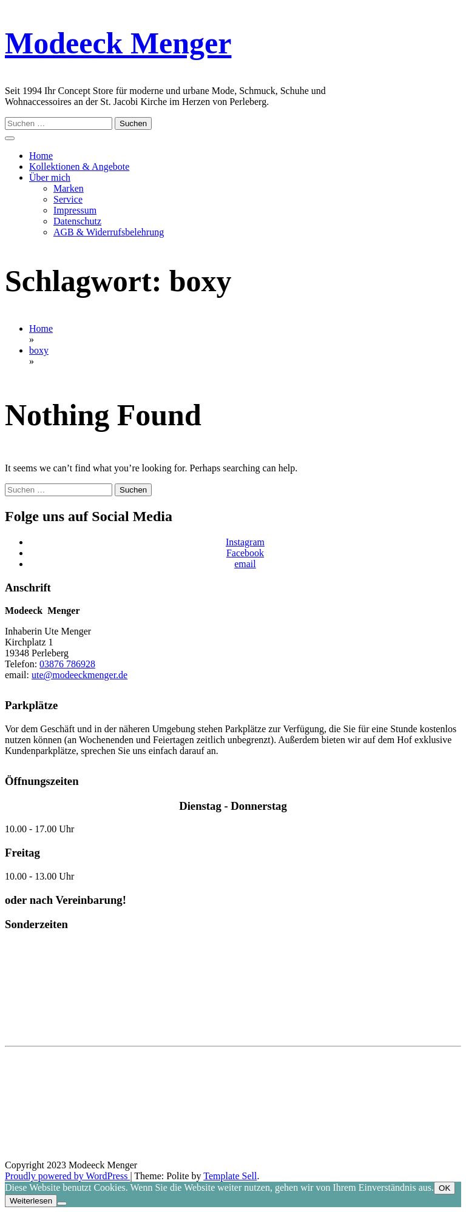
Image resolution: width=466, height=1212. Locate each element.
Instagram (245, 542)
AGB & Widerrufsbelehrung (108, 232)
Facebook (245, 553)
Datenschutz (77, 221)
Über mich (49, 177)
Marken (68, 188)
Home (41, 155)
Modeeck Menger (118, 43)
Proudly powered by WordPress (67, 1176)
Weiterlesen (31, 1200)
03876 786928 (67, 664)
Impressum (74, 210)
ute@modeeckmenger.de (79, 675)
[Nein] (62, 1203)
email (245, 564)
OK (444, 1188)
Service (68, 199)
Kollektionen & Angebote (79, 166)
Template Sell (230, 1176)
